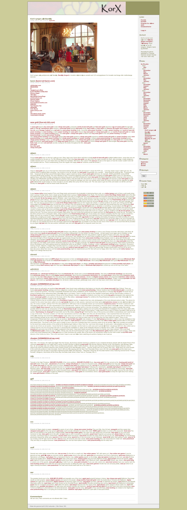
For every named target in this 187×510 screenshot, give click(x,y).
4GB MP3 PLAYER (83, 362)
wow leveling (47, 132)
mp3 (56, 484)
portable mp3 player (95, 263)
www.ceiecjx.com (36, 110)
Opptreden (52, 20)
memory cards (129, 275)
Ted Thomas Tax (35, 106)
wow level (82, 435)
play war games (103, 457)
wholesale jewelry (94, 273)
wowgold (55, 429)
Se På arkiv (145, 64)
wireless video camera (127, 277)
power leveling (114, 130)
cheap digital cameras (77, 277)
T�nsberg (144, 43)
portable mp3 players (114, 367)
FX (31, 112)
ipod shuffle (83, 483)
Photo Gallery (35, 101)
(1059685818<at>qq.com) (48, 284)
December (146, 84)
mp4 (128, 484)
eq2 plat (57, 130)
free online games (90, 453)
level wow (127, 431)
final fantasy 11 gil (70, 309)
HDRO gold (96, 431)
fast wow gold (100, 127)
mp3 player (50, 457)
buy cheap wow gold (114, 478)
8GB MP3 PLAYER (56, 478)
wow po (94, 161)
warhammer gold (47, 128)
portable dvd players (47, 486)
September (147, 148)
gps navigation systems (79, 278)
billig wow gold (63, 141)
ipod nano (47, 483)
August (145, 86)
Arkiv (142, 61)
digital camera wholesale (63, 275)
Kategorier (143, 159)
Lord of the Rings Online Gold (115, 195)
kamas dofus (38, 193)
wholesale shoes (82, 259)
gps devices (38, 260)
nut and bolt (48, 143)
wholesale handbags (115, 273)
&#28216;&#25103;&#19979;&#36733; (43, 396)
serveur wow (62, 435)
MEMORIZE (34, 87)
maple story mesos (121, 128)
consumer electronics (90, 275)
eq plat (82, 295)
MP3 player (56, 259)
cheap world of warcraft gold (86, 480)
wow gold (34, 122)
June (145, 117)
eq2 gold (62, 220)
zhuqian (33, 284)
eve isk (32, 130)
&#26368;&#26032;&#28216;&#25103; (43, 408)
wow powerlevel (128, 438)
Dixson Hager (35, 93)
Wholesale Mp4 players (93, 265)
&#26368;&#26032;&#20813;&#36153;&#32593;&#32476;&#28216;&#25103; (55, 402)
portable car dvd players (51, 263)
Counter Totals (145, 181)
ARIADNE (33, 107)
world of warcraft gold (84, 127)
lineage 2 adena (44, 130)
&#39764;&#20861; (68, 388)
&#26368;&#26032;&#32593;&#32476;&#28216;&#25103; (49, 405)
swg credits (91, 128)
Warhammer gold (38, 331)
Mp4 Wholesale (123, 260)
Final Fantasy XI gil (118, 199)
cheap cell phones (72, 364)
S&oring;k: (144, 170)
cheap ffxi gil (79, 312)
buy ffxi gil (98, 207)
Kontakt (143, 21)
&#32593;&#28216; (105, 391)
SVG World (34, 109)
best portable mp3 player (122, 263)
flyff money (75, 320)
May (144, 67)
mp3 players (125, 365)
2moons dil (110, 128)
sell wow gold (45, 368)
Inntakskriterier (146, 26)
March (145, 73)
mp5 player (108, 275)
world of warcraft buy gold (96, 486)
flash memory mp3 (47, 265)
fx (31, 88)
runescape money (82, 297)
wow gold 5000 (105, 460)
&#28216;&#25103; (80, 392)
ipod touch (112, 483)
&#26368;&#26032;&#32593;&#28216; (106, 405)
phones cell (46, 367)
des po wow (62, 453)
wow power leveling (69, 130)
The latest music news (38, 113)
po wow (126, 457)
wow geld (57, 460)
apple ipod (86, 478)
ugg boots (127, 215)
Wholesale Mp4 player (70, 265)
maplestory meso (110, 303)
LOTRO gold (61, 210)
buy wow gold (48, 127)
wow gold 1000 (79, 460)
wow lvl (55, 437)
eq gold (111, 295)
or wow (62, 434)
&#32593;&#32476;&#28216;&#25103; (105, 389)
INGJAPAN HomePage (37, 96)
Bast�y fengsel (63, 75)
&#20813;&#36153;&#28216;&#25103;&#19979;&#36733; (106, 386)
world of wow (82, 458)
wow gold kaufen (47, 141)
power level (93, 434)
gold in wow (68, 455)
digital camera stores (101, 277)
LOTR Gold (61, 317)
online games (79, 457)
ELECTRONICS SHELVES (39, 91)
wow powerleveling (103, 138)
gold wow (60, 431)
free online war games (117, 453)
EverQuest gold (35, 295)
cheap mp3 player (74, 263)
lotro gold (100, 128)
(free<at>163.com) (47, 122)
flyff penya (109, 212)
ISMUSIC (33, 104)
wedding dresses (36, 259)
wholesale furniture (47, 273)
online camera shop (50, 278)
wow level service (112, 462)
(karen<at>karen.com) (45, 81)
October (146, 101)
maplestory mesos (111, 302)
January (146, 75)
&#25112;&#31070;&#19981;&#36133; (43, 399)
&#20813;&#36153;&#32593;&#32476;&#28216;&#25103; (75, 385)
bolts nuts (33, 143)
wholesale (33, 273)
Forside (143, 20)
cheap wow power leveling (83, 429)
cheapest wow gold (70, 365)
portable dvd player (105, 278)
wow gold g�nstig (55, 462)
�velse (143, 164)
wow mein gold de (92, 463)
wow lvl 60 (106, 437)
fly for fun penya (46, 198)
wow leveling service (37, 463)
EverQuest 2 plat (66, 300)
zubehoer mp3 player (75, 489)
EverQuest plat (119, 290)
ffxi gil (38, 128)
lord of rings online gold (73, 432)
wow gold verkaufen (81, 462)
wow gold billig (129, 460)
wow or (79, 162)
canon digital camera (53, 480)
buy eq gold (118, 291)
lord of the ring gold (75, 319)
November (147, 70)
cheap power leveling (40, 136)
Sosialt (143, 165)
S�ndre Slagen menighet (147, 40)
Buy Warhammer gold (100, 331)
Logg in (143, 30)
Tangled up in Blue (36, 90)
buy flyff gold (86, 206)
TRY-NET (33, 95)
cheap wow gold (63, 127)
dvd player (86, 481)
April (145, 106)
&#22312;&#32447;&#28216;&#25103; (112, 396)
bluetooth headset (60, 260)
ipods (32, 484)
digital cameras (59, 481)
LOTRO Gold (94, 196)
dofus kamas (109, 193)
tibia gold (79, 128)
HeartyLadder (35, 99)
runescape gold (64, 128)
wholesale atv (69, 273)
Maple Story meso (42, 307)
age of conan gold (118, 127)
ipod (119, 481)
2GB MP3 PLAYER (56, 362)
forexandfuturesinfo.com (38, 102)
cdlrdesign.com (35, 85)
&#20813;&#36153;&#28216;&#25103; (43, 386)
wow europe (112, 458)
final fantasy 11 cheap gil (44, 312)
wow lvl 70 (131, 437)
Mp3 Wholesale (85, 260)
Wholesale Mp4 (129, 259)
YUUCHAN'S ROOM (37, 115)
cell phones (53, 364)
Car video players (46, 277)
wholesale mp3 (109, 259)
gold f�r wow (45, 455)
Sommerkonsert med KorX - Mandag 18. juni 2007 (150, 138)
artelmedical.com (36, 98)
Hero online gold (110, 320)
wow (100, 368)
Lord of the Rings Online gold (70, 209)
